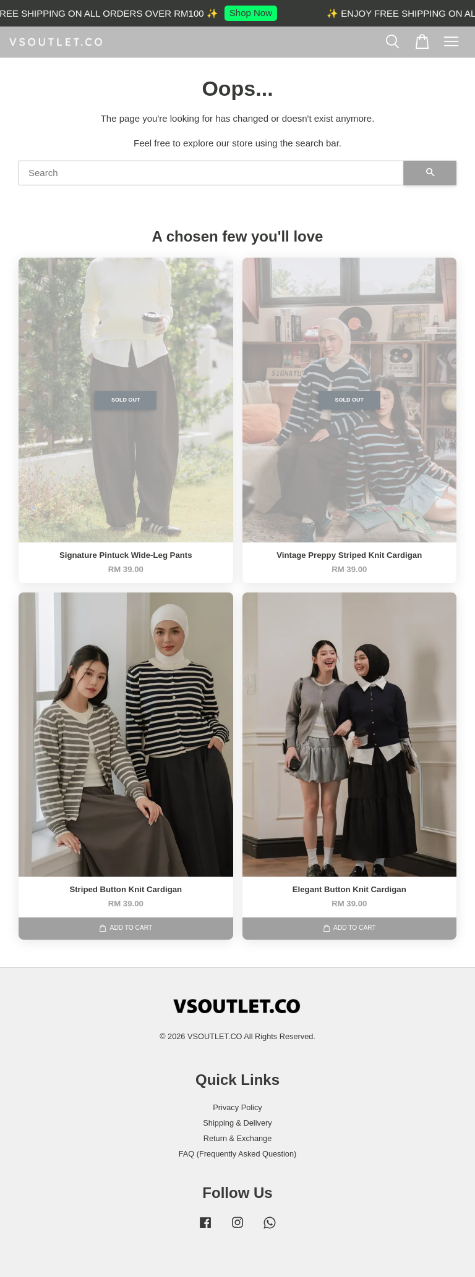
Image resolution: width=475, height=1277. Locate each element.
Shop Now (259, 12)
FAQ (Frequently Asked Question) (238, 1153)
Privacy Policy (237, 1107)
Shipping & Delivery (237, 1122)
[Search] (211, 173)
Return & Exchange (237, 1138)
